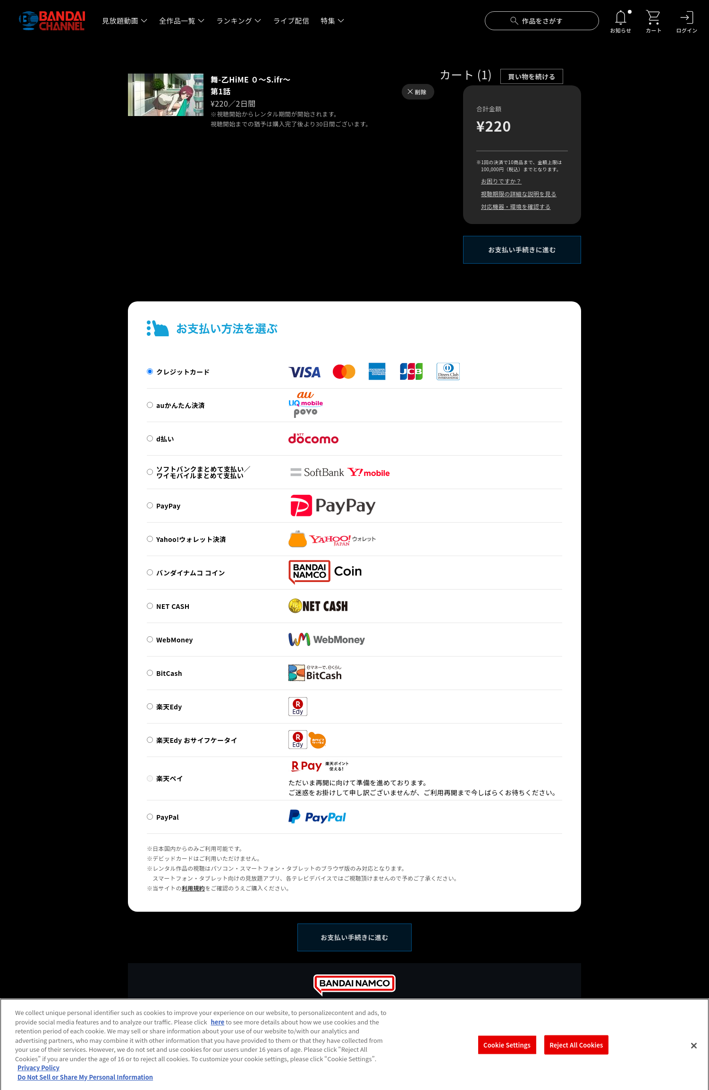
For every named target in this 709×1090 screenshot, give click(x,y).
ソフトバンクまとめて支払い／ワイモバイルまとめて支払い (203, 472)
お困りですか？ (501, 181)
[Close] (694, 1053)
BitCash (169, 673)
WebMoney (174, 639)
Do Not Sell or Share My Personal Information (85, 1084)
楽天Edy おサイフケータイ (196, 740)
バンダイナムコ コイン (190, 572)
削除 (421, 92)
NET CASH (173, 606)
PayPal (167, 817)
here (218, 1029)
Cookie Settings (507, 1052)
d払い (165, 438)
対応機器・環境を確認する (516, 206)
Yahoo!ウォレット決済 (191, 539)
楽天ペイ (169, 778)
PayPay (168, 505)
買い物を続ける (532, 76)
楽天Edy (169, 706)
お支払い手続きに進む (522, 249)
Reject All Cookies (576, 1052)
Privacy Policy (38, 1075)
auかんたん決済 (180, 405)
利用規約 (193, 888)
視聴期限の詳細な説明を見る (519, 194)
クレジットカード (183, 371)
